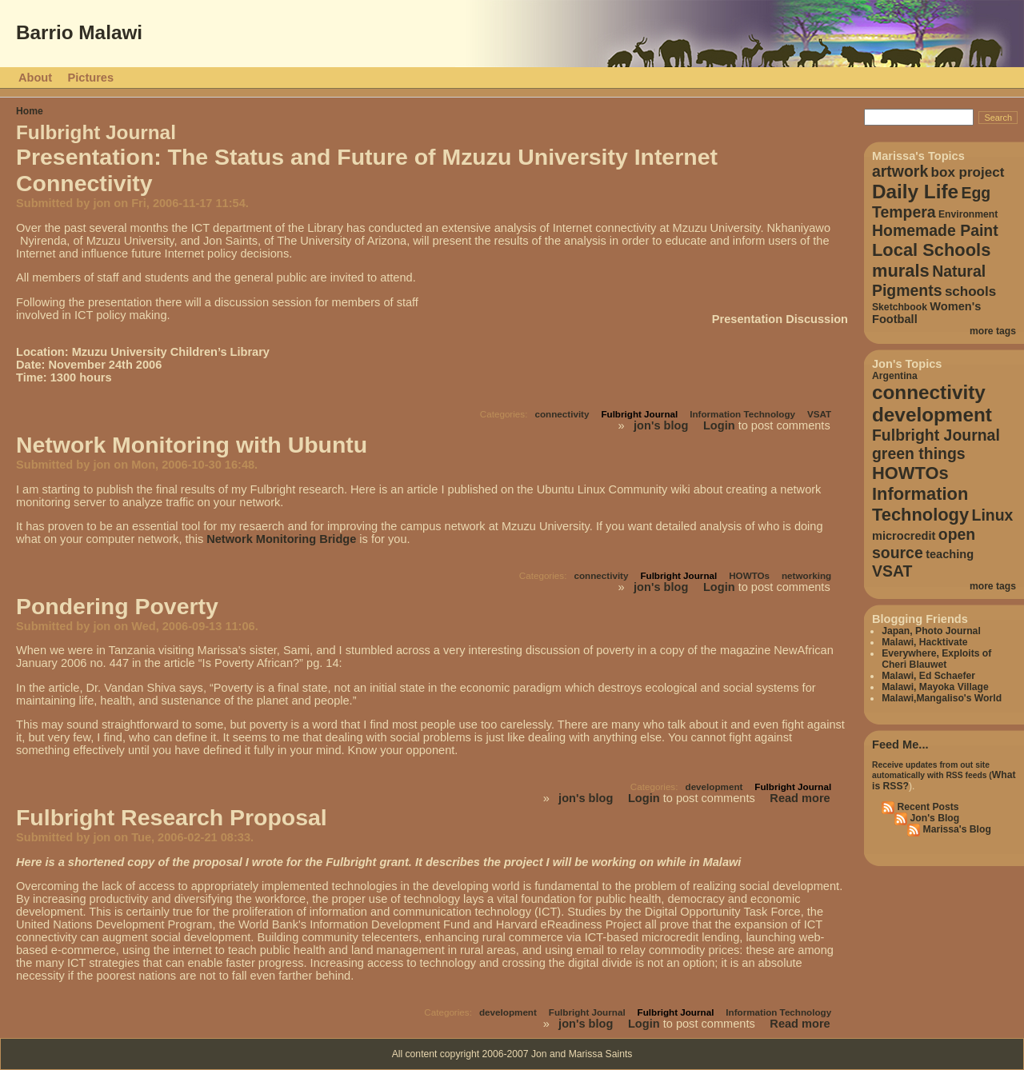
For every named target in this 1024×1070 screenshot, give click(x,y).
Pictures (91, 77)
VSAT (819, 414)
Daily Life (915, 191)
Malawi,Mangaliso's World (942, 698)
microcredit (903, 535)
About (35, 77)
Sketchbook (899, 307)
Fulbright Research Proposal (171, 817)
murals (901, 271)
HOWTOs (749, 575)
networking (806, 575)
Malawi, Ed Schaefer (928, 675)
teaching (950, 554)
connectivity (561, 414)
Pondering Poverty (117, 606)
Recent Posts (926, 806)
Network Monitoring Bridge (281, 539)
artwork (900, 171)
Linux (993, 515)
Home (29, 111)
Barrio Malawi (79, 32)
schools (970, 291)
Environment (968, 214)
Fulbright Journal (639, 414)
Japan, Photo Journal (931, 631)
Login (719, 425)
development (714, 786)
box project (968, 172)
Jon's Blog (933, 818)
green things (919, 453)
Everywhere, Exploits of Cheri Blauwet (936, 659)
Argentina (895, 375)
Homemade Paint (935, 230)
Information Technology (742, 414)
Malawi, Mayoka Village (935, 687)
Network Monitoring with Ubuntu (191, 444)
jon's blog (661, 425)
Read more (800, 798)
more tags (993, 331)
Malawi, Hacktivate (924, 642)
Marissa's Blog (955, 829)
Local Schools (931, 250)
